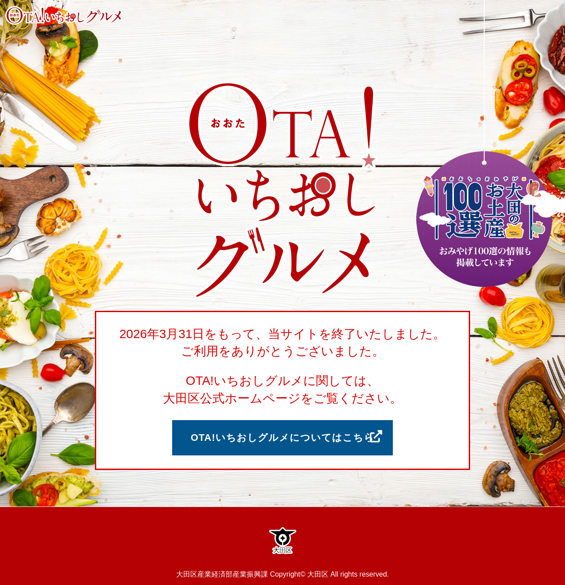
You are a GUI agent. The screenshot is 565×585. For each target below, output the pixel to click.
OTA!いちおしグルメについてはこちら (282, 437)
